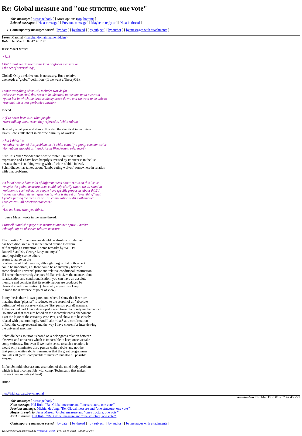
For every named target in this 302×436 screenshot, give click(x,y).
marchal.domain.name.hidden (45, 37)
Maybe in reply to (103, 22)
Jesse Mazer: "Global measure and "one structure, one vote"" (78, 412)
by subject (96, 30)
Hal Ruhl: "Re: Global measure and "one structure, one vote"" (73, 404)
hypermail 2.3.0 (46, 430)
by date (62, 30)
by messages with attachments (146, 30)
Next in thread (130, 22)
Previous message (74, 22)
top (79, 19)
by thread (78, 30)
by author (114, 30)
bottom (88, 19)
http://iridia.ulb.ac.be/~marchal (23, 393)
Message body (42, 19)
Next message (47, 22)
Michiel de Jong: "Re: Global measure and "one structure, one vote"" (84, 408)
